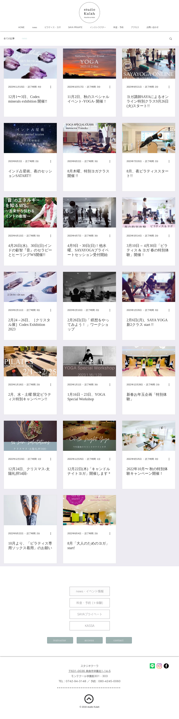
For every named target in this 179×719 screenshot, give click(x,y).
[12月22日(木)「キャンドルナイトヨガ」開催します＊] (89, 436)
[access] (90, 640)
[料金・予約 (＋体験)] (90, 602)
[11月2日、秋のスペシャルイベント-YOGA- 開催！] (89, 64)
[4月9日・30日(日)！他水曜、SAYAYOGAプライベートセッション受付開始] (89, 212)
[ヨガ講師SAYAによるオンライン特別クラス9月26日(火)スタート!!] (148, 64)
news (24, 38)
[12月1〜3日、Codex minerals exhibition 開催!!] (30, 64)
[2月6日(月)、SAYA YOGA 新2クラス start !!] (148, 287)
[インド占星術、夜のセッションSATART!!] (30, 138)
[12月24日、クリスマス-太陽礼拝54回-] (30, 436)
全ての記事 (9, 38)
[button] (170, 39)
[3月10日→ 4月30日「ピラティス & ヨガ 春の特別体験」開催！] (148, 212)
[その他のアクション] (52, 87)
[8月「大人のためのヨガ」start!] (89, 510)
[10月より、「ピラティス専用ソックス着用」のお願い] (30, 510)
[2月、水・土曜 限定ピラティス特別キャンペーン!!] (30, 361)
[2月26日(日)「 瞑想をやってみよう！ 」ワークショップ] (89, 287)
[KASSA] (90, 625)
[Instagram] (159, 665)
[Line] (152, 665)
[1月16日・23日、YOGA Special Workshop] (89, 361)
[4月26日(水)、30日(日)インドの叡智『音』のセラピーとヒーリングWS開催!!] (30, 212)
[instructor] (60, 640)
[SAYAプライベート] (90, 614)
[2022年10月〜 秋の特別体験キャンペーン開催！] (148, 436)
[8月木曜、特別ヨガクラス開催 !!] (89, 138)
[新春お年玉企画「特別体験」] (148, 361)
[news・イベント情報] (90, 591)
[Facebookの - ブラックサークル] (166, 665)
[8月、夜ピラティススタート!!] (148, 138)
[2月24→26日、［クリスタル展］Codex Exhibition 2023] (30, 287)
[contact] (119, 640)
